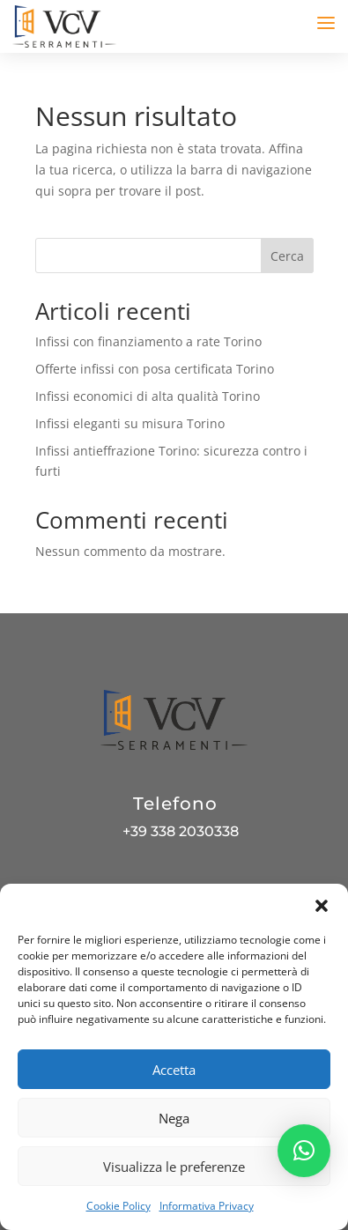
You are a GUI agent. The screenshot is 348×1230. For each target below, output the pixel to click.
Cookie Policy (118, 1205)
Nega (174, 1118)
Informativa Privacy (206, 1205)
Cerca (287, 256)
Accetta (174, 1069)
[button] (321, 906)
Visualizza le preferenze (174, 1166)
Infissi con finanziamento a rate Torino (148, 341)
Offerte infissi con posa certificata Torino (154, 368)
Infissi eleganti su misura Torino (130, 423)
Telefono (175, 803)
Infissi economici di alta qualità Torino (147, 396)
